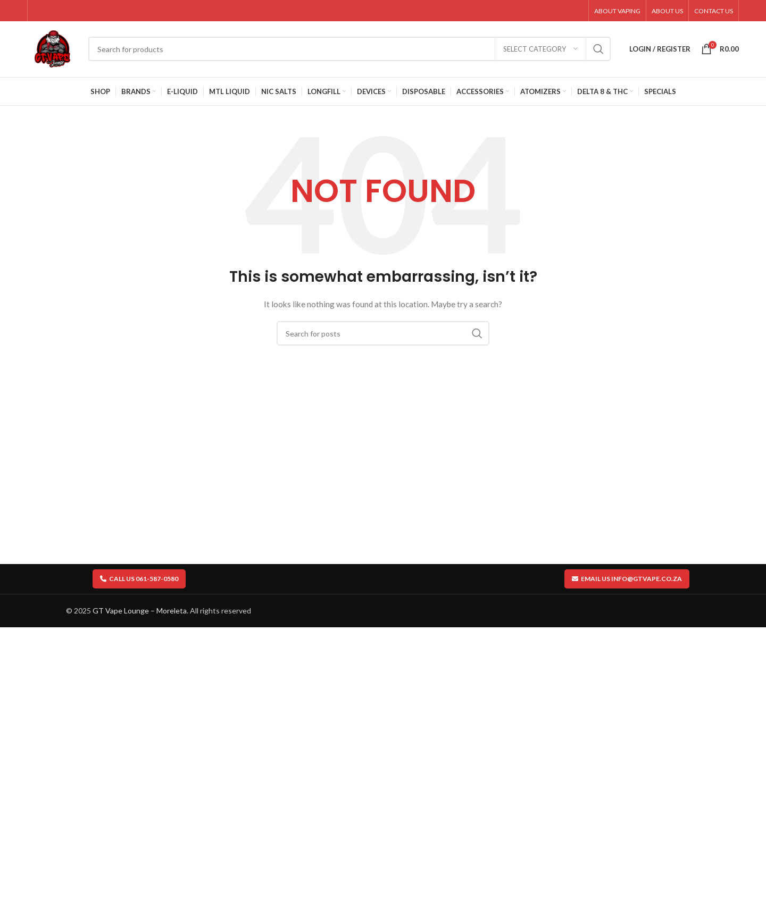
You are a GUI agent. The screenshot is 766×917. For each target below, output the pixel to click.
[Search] (349, 49)
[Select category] (540, 49)
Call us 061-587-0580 (139, 579)
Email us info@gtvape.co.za (627, 579)
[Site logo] (52, 48)
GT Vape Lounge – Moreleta (140, 611)
